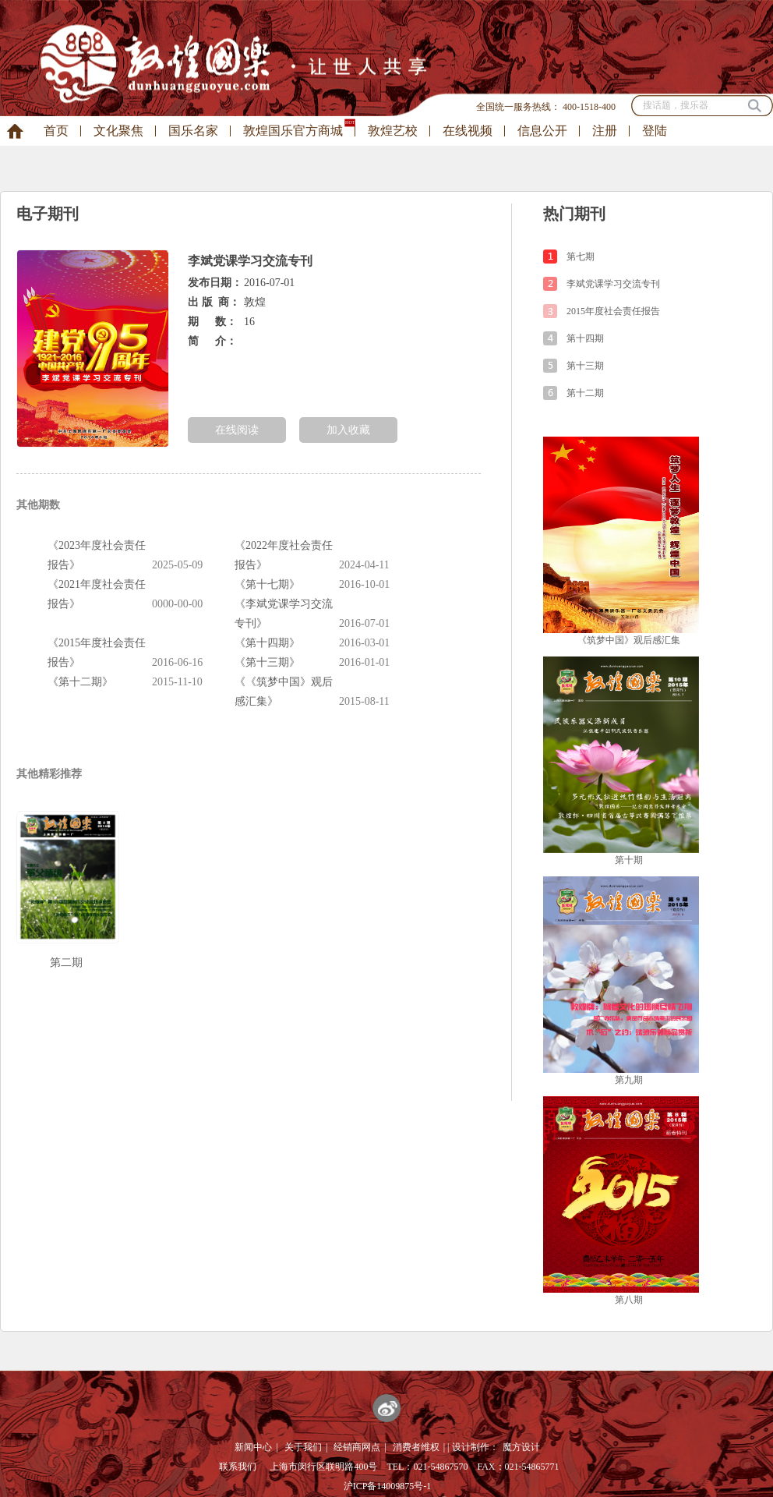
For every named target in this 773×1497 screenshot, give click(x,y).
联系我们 (237, 1466)
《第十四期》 (267, 643)
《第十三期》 (267, 662)
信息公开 (542, 130)
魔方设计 (521, 1447)
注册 (604, 130)
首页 (56, 130)
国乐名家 (193, 130)
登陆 (654, 130)
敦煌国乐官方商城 (293, 130)
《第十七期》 (267, 584)
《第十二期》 (80, 682)
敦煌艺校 (393, 130)
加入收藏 (348, 430)
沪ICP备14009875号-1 (388, 1486)
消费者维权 (416, 1447)
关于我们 (303, 1447)
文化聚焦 (118, 130)
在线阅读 (237, 430)
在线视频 (467, 130)
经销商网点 (357, 1447)
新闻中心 (253, 1447)
